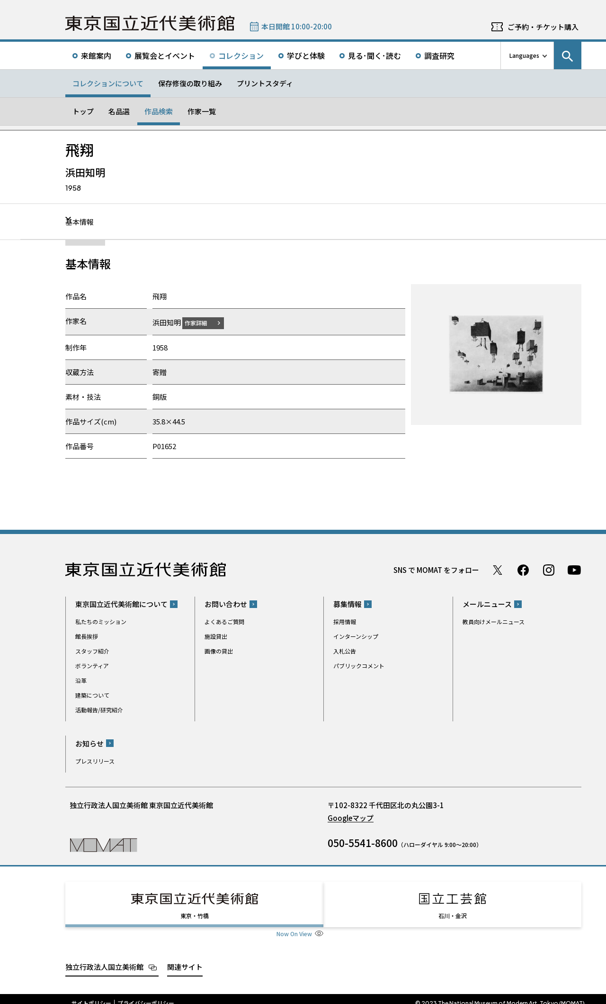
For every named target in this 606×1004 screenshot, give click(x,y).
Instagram (549, 569)
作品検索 (158, 111)
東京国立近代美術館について (121, 604)
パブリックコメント (358, 666)
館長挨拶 (86, 636)
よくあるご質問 (224, 621)
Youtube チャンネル (574, 569)
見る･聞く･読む (374, 55)
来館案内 (96, 55)
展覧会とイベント (164, 55)
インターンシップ (355, 636)
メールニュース (487, 604)
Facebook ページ (523, 569)
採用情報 (344, 621)
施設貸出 (216, 636)
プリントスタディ (265, 83)
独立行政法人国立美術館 (104, 958)
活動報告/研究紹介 (99, 710)
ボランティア (92, 666)
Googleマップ (351, 817)
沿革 (81, 680)
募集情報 (347, 604)
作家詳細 (201, 322)
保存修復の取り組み (190, 83)
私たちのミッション (100, 621)
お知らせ (89, 743)
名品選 (119, 111)
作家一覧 (201, 111)
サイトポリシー (91, 994)
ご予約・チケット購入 (543, 27)
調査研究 (439, 55)
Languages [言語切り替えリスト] (524, 55)
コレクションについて (107, 83)
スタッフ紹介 (92, 651)
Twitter (497, 569)
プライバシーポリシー (145, 994)
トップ (83, 111)
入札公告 (344, 651)
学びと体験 (306, 55)
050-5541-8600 (363, 842)
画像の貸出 (219, 651)
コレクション (241, 55)
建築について (92, 695)
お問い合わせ (226, 604)
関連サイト (185, 958)
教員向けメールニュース (494, 621)
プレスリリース (95, 760)
